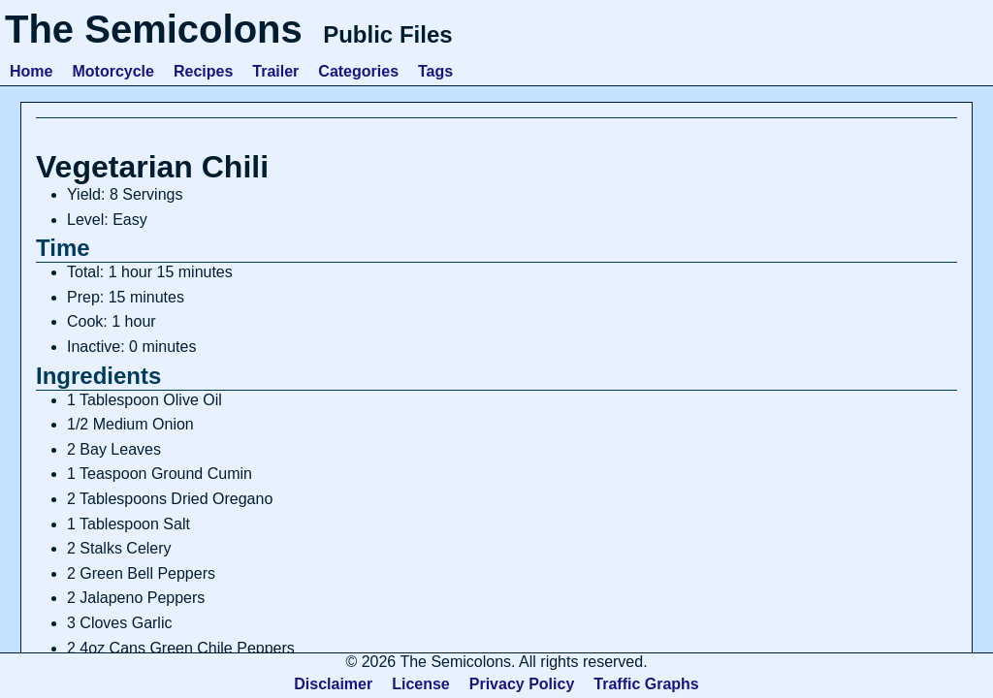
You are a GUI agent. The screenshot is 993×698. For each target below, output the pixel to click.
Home (31, 71)
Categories (358, 71)
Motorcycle (112, 71)
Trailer (275, 71)
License (421, 684)
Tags (435, 71)
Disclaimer (333, 684)
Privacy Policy (522, 684)
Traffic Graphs (645, 684)
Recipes (203, 71)
